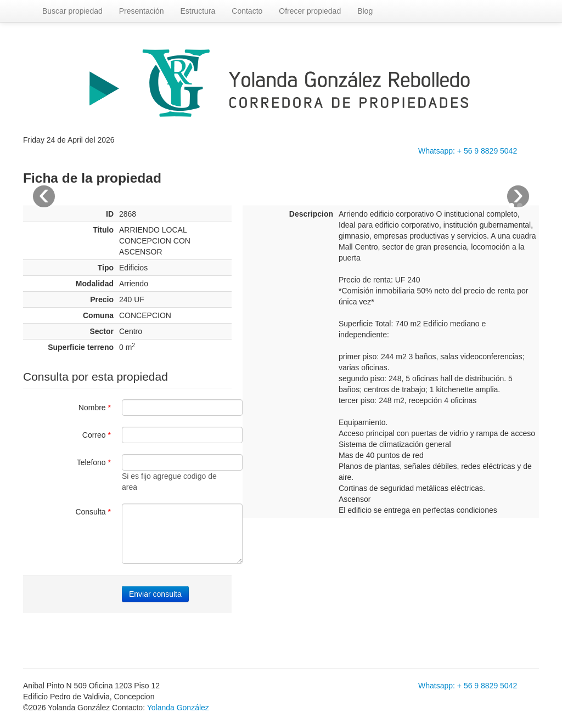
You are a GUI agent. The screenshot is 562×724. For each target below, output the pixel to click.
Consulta (93, 511)
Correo (96, 435)
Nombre (94, 407)
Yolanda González (178, 707)
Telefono (94, 462)
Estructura (197, 11)
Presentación (141, 11)
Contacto (247, 11)
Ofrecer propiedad (310, 11)
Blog (365, 11)
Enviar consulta (155, 594)
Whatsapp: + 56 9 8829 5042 (467, 150)
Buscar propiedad (72, 11)
